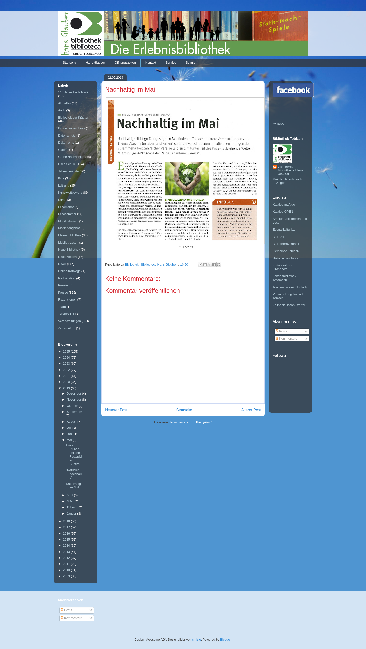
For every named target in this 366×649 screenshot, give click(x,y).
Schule (190, 62)
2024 (67, 357)
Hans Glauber (95, 62)
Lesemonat (66, 207)
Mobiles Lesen (68, 242)
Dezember (74, 393)
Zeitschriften (66, 328)
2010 (67, 570)
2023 (67, 363)
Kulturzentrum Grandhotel (282, 267)
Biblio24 (278, 237)
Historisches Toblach (287, 258)
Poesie (63, 285)
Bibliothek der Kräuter (73, 117)
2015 (67, 539)
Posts (281, 331)
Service (171, 62)
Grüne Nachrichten (71, 157)
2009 (67, 576)
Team (62, 306)
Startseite (69, 62)
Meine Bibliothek (69, 235)
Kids (61, 178)
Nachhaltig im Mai (73, 485)
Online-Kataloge (69, 271)
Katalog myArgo (284, 204)
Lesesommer (67, 214)
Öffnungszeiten (125, 62)
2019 (67, 388)
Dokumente (66, 142)
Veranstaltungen (69, 321)
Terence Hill (66, 313)
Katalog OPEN (283, 211)
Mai (70, 440)
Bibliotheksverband (286, 244)
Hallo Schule (67, 164)
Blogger (225, 639)
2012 (67, 558)
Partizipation (66, 278)
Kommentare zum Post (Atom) (191, 422)
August (72, 421)
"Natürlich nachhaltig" (74, 473)
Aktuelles (64, 103)
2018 (67, 521)
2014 (67, 545)
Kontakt (150, 62)
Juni (70, 433)
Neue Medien (67, 257)
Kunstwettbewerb (70, 192)
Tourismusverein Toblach (290, 287)
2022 (67, 370)
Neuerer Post (116, 410)
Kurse (62, 199)
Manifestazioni (68, 221)
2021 (67, 376)
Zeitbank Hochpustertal (289, 305)
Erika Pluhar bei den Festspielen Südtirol (74, 454)
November (74, 399)
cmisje (196, 639)
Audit (61, 110)
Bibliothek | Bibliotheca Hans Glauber (290, 170)
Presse (63, 292)
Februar (73, 507)
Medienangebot (69, 228)
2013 (67, 552)
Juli (69, 427)
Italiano (278, 124)
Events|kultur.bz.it (285, 229)
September (74, 412)
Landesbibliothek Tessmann (284, 278)
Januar (72, 513)
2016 (67, 533)
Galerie (63, 150)
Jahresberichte (68, 171)
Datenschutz (66, 135)
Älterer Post (251, 410)
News (62, 264)
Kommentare (286, 338)
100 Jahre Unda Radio (73, 92)
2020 (67, 382)
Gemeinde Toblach (286, 251)
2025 (67, 351)
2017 (67, 527)
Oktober (73, 406)
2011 (67, 564)
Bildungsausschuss (71, 128)
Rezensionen (67, 299)
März (71, 501)
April (70, 495)
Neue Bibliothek (69, 249)
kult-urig (63, 185)
